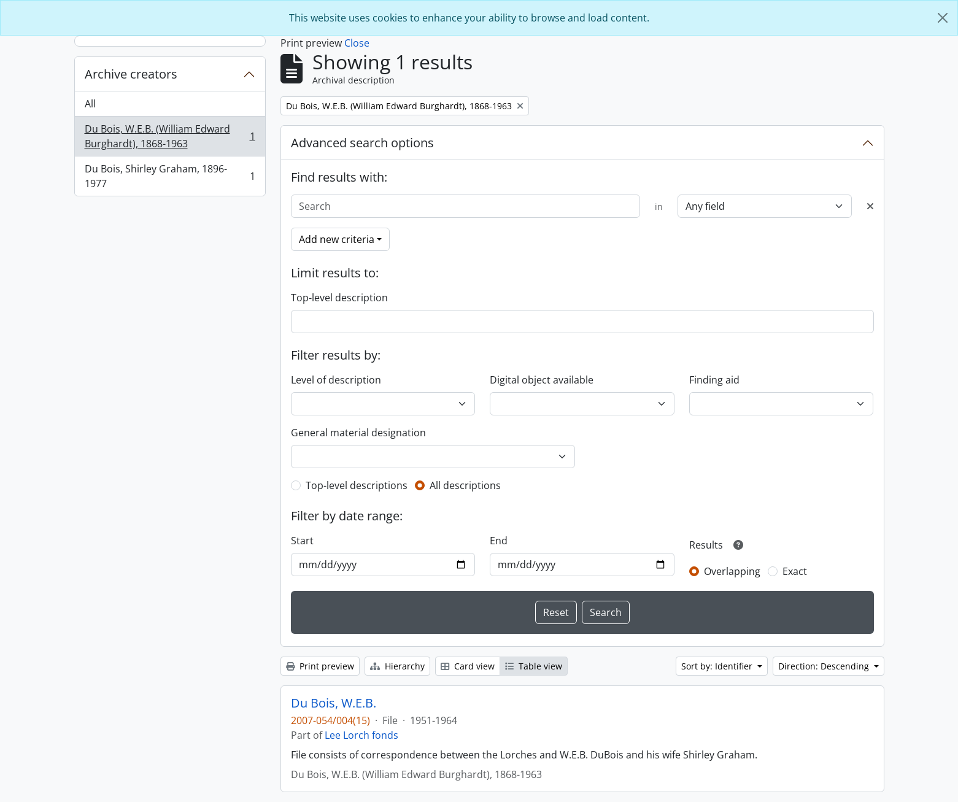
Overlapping (732, 571)
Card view (468, 666)
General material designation (358, 432)
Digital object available (541, 380)
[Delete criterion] (870, 206)
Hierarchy (397, 666)
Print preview (320, 666)
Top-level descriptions (357, 485)
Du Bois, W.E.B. (333, 703)
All (90, 103)
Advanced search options (362, 142)
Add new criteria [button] (336, 239)
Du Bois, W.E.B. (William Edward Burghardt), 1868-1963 (169, 136)
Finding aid (714, 380)
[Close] (942, 18)
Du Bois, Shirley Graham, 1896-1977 (169, 176)
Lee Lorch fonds (361, 735)
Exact (794, 571)
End (499, 540)
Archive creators (131, 74)
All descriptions (465, 485)
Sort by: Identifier (718, 666)
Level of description (336, 380)
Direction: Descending (824, 666)
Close (356, 43)
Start (302, 540)
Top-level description (339, 297)
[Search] (465, 206)
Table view (533, 666)
